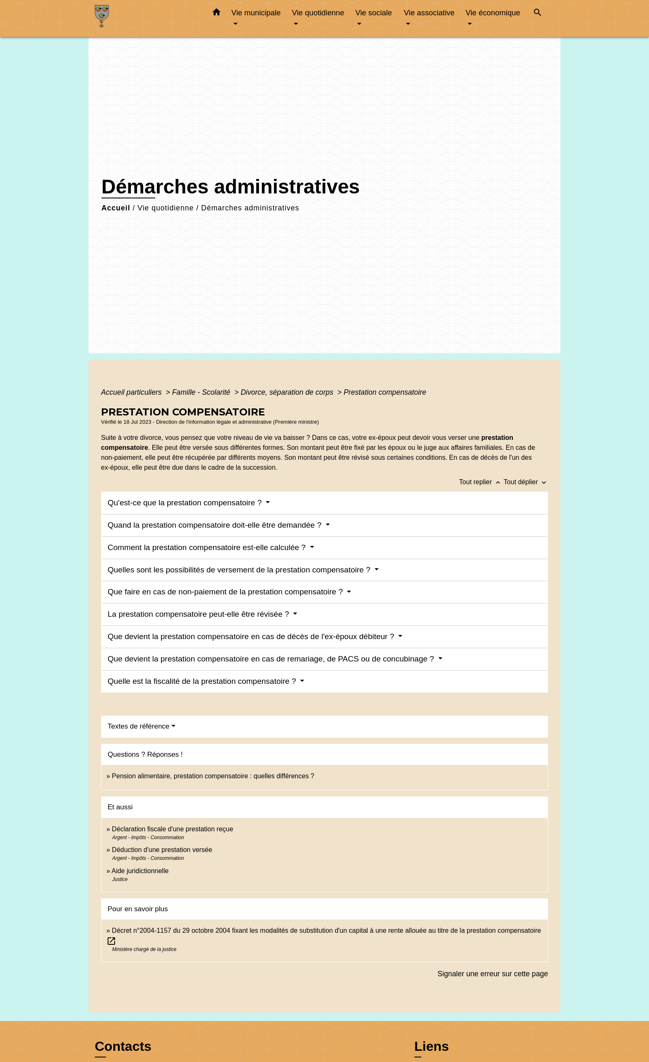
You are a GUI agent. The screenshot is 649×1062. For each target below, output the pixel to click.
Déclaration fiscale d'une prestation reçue (172, 829)
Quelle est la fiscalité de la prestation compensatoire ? (203, 681)
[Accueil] (146, 18)
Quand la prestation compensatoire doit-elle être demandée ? (216, 525)
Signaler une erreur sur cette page (492, 974)
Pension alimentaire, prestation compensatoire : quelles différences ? (213, 776)
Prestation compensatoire (386, 392)
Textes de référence (138, 726)
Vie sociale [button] (373, 12)
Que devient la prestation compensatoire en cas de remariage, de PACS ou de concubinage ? (272, 658)
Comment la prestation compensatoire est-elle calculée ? (208, 547)
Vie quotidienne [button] (318, 12)
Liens (431, 1046)
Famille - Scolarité (202, 392)
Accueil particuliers (132, 392)
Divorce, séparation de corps (287, 392)
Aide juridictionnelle (139, 870)
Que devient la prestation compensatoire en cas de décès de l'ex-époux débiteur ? (252, 636)
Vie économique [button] (493, 12)
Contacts (123, 1046)
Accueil (115, 208)
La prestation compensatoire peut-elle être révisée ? (199, 614)
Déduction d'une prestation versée (162, 849)
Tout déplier (526, 481)
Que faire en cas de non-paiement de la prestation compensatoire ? (226, 591)
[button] (216, 14)
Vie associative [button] (429, 12)
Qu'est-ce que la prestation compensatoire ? (186, 502)
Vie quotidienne (165, 208)
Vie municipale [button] (256, 12)
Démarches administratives (250, 208)
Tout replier (481, 481)
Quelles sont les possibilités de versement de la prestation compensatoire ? (240, 569)
